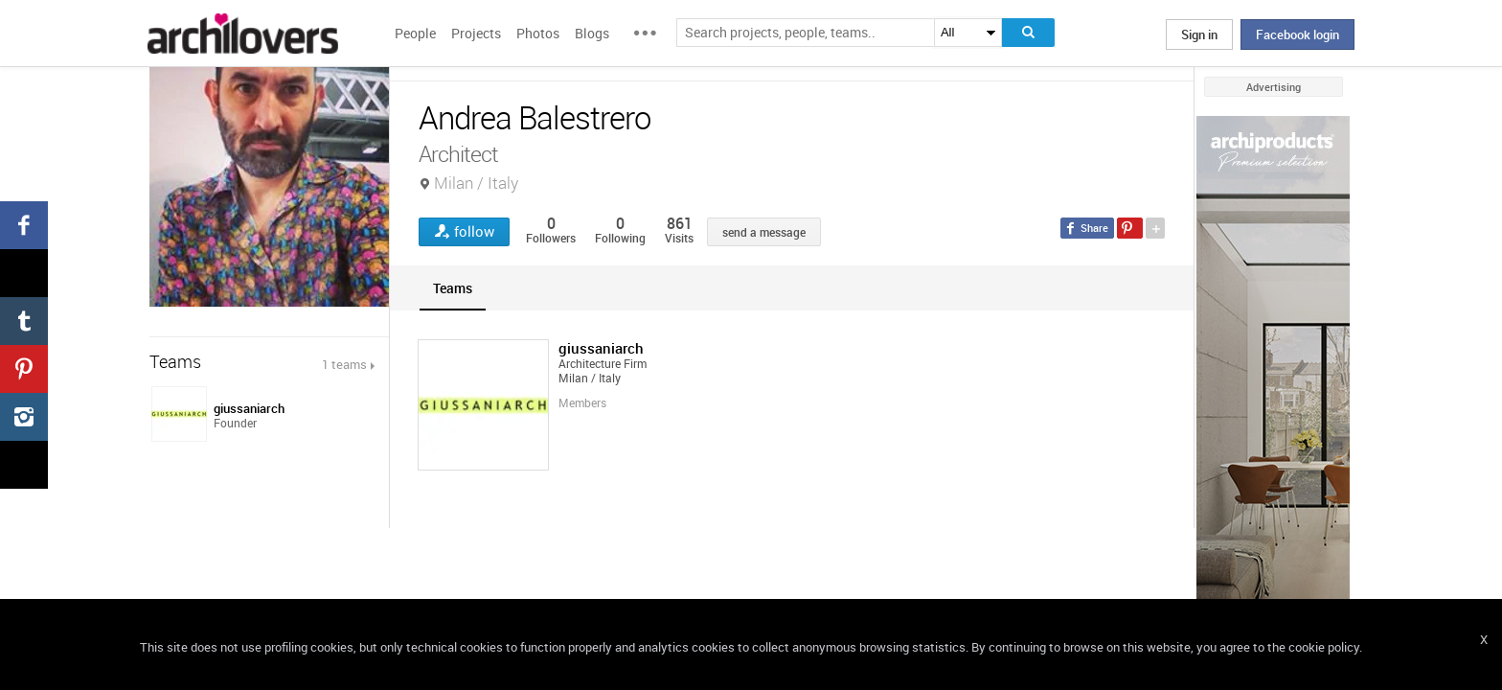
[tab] (453, 287)
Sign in (1199, 34)
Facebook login (1297, 34)
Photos (537, 33)
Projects (476, 33)
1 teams (344, 364)
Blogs (592, 33)
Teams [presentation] (452, 288)
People (415, 33)
